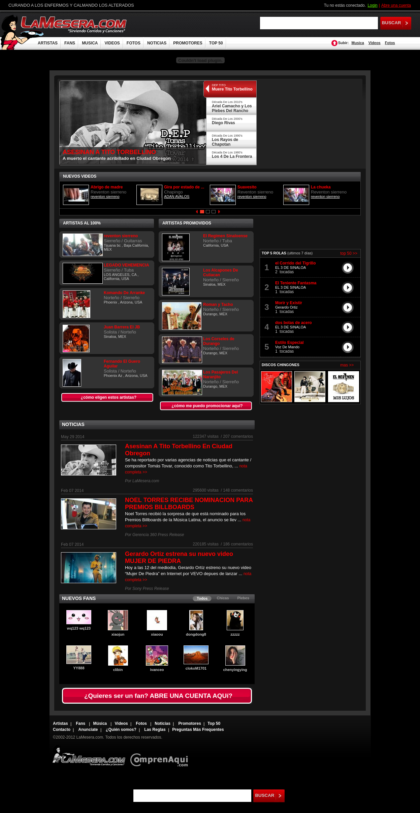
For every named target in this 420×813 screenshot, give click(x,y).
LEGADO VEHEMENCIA (126, 265)
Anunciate (88, 729)
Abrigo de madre (107, 187)
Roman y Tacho (218, 304)
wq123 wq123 (79, 628)
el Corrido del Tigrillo (295, 263)
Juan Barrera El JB (122, 327)
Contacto (61, 729)
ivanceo (157, 670)
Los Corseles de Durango (218, 341)
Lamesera (89, 755)
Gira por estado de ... (184, 187)
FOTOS (133, 43)
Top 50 (213, 723)
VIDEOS (112, 43)
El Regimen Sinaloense (225, 236)
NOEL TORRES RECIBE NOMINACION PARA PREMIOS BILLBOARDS (189, 503)
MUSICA (90, 43)
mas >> (347, 365)
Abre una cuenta (396, 5)
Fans (81, 723)
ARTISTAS (48, 43)
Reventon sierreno (108, 192)
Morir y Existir (288, 303)
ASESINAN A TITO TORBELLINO (109, 152)
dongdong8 (196, 634)
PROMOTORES (187, 43)
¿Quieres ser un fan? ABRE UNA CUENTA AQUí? (158, 695)
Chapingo (173, 192)
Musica (358, 43)
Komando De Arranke (124, 292)
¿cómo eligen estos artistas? (108, 397)
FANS (69, 43)
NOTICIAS (156, 43)
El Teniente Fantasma (295, 283)
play (348, 267)
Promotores (189, 723)
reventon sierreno (105, 197)
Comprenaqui (160, 755)
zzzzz (235, 634)
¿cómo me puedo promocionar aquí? (207, 405)
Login (372, 5)
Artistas (60, 723)
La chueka (321, 187)
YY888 (78, 668)
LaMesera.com (74, 24)
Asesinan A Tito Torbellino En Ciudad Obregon (178, 450)
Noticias (162, 723)
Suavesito (247, 187)
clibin (118, 670)
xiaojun (118, 634)
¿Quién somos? (121, 729)
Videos (374, 43)
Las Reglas (154, 729)
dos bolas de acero (293, 322)
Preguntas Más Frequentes (198, 729)
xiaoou (157, 634)
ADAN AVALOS (176, 197)
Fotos (390, 43)
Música (100, 723)
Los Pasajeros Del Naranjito (220, 374)
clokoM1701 (196, 668)
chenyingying (235, 670)
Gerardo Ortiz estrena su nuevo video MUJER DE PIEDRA (179, 557)
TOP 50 (216, 43)
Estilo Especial (289, 342)
